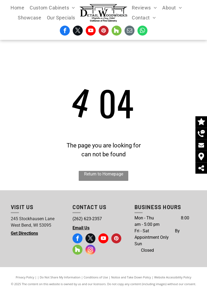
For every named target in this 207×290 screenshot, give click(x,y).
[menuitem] (17, 7)
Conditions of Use (96, 277)
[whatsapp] (142, 31)
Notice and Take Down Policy (131, 277)
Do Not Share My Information (60, 277)
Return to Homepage (103, 174)
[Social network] (117, 31)
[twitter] (78, 31)
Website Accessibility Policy (172, 277)
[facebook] (65, 31)
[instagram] (90, 250)
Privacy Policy (25, 277)
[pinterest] (104, 31)
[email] (129, 31)
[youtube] (91, 31)
